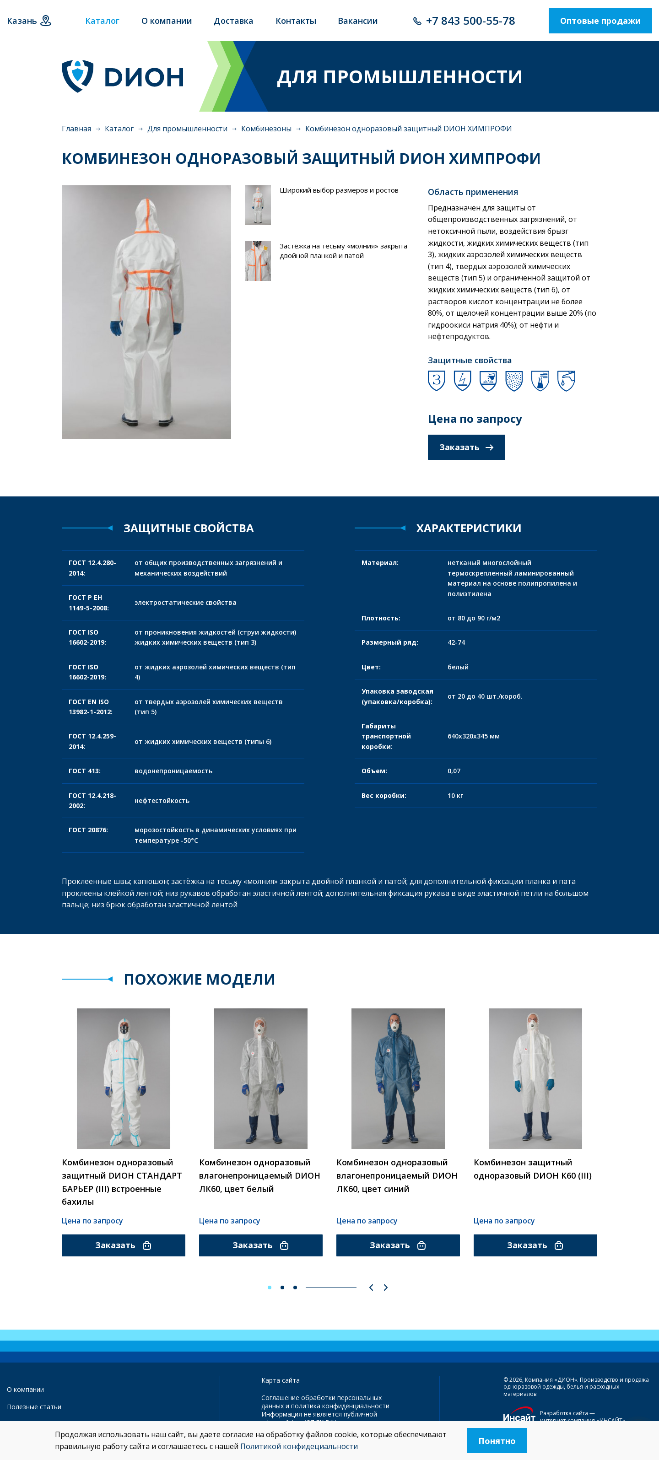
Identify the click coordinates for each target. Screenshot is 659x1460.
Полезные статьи (34, 1406)
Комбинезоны (266, 129)
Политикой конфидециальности (299, 1446)
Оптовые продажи (600, 20)
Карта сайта (280, 1380)
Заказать (466, 447)
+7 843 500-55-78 (470, 20)
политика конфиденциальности (340, 1405)
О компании (25, 1389)
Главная (76, 129)
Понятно (497, 1440)
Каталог (119, 129)
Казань (22, 20)
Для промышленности (187, 129)
